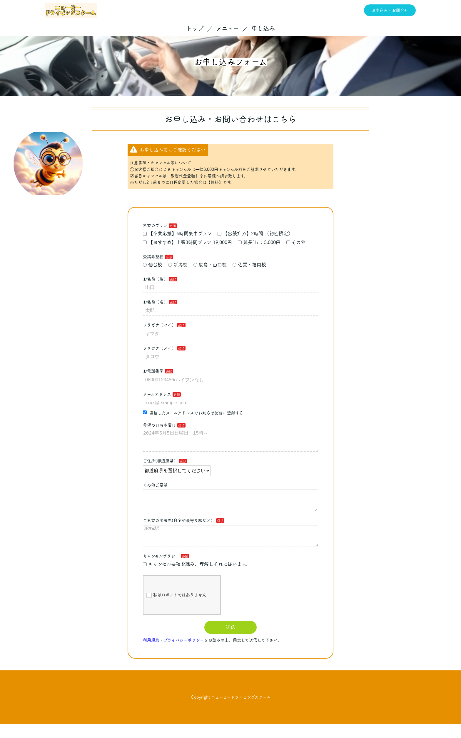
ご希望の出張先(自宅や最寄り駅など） (179, 530)
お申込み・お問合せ (389, 10)
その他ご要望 (155, 490)
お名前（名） (155, 302)
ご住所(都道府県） (160, 465)
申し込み (263, 28)
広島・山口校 (210, 264)
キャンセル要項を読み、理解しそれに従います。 (196, 578)
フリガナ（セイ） (159, 325)
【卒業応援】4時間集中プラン (177, 233)
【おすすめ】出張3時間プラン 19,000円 (187, 242)
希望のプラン (155, 225)
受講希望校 (153, 257)
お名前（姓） (155, 279)
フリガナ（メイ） (159, 348)
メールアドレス (157, 394)
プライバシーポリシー (183, 654)
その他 (296, 242)
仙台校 (152, 264)
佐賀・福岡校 (249, 264)
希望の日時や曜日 (159, 425)
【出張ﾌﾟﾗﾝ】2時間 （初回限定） (255, 233)
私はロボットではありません (176, 609)
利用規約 (151, 654)
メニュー (227, 28)
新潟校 (178, 264)
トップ (195, 28)
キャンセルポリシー (161, 570)
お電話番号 (153, 371)
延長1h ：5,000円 (259, 242)
